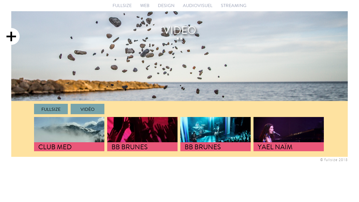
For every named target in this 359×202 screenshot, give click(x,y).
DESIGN (166, 5)
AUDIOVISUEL (197, 5)
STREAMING (233, 5)
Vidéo (87, 109)
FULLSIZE (122, 5)
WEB (144, 5)
